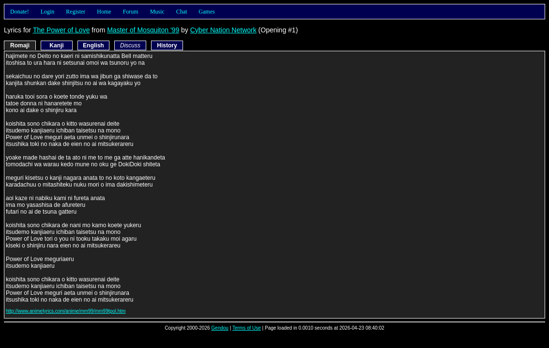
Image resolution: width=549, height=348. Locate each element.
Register (75, 11)
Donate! (19, 11)
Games (206, 11)
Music (157, 11)
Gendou (220, 328)
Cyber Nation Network (223, 30)
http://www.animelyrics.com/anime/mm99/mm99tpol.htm (65, 311)
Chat (181, 11)
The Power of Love (61, 30)
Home (104, 11)
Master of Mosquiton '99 (143, 30)
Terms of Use (246, 328)
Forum (130, 11)
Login (48, 11)
